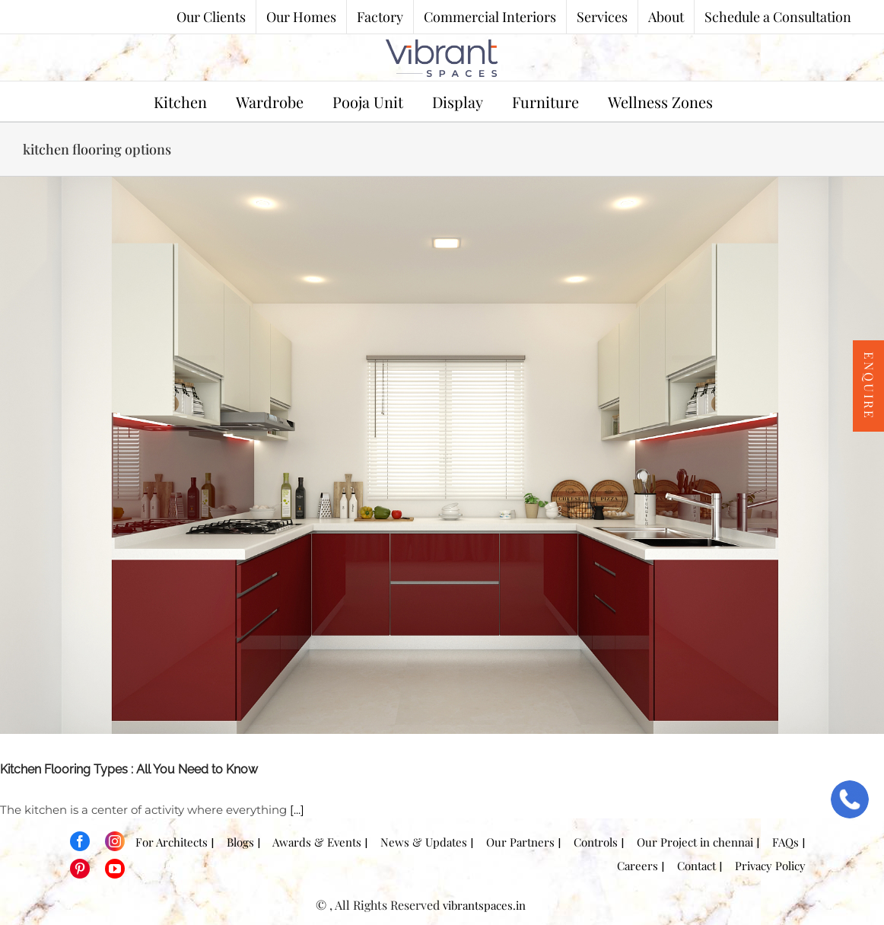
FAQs (781, 842)
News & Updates (419, 842)
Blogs (236, 842)
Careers (633, 865)
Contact (692, 865)
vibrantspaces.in (484, 905)
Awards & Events (312, 842)
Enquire (869, 386)
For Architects (167, 842)
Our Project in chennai (690, 842)
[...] (297, 809)
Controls (591, 842)
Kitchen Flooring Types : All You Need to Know (129, 769)
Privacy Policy (766, 865)
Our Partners (516, 842)
